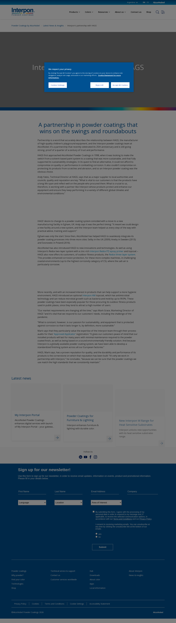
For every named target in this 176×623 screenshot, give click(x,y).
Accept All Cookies (120, 85)
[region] (89, 77)
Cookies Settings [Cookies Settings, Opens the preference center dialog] (58, 85)
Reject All (100, 85)
